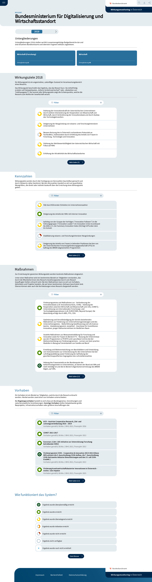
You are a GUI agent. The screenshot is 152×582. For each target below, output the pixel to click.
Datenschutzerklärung (77, 575)
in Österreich (126, 9)
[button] (4, 3)
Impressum (39, 575)
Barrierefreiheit (57, 575)
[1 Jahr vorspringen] (55, 31)
